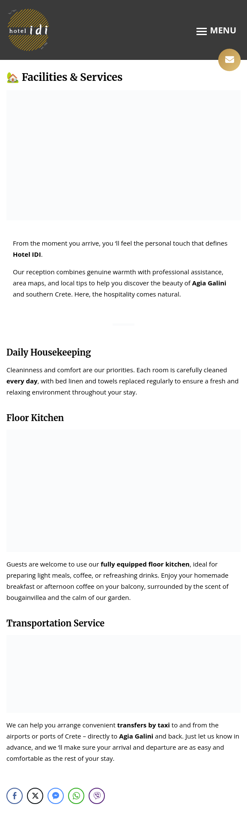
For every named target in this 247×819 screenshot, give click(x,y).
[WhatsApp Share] (76, 796)
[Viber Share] (97, 796)
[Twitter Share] (35, 796)
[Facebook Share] (14, 796)
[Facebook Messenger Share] (56, 796)
